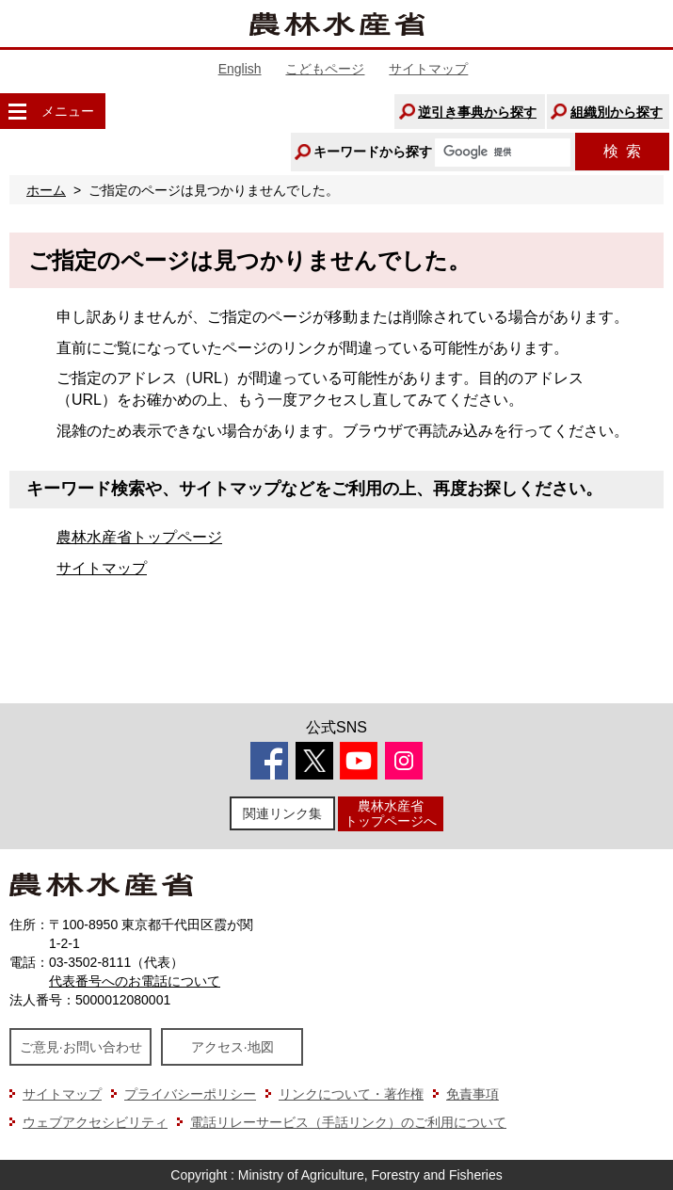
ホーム (46, 190)
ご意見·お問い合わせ (81, 1046)
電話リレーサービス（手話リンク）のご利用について (348, 1122)
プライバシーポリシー (190, 1094)
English (240, 68)
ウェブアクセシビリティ (95, 1122)
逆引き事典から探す (477, 112)
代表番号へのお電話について (134, 981)
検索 (622, 151)
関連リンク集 (282, 813)
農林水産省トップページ (139, 537)
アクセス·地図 (232, 1046)
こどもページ (324, 68)
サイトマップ (428, 68)
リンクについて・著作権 (351, 1094)
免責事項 (472, 1094)
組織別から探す (616, 112)
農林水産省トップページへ (391, 813)
